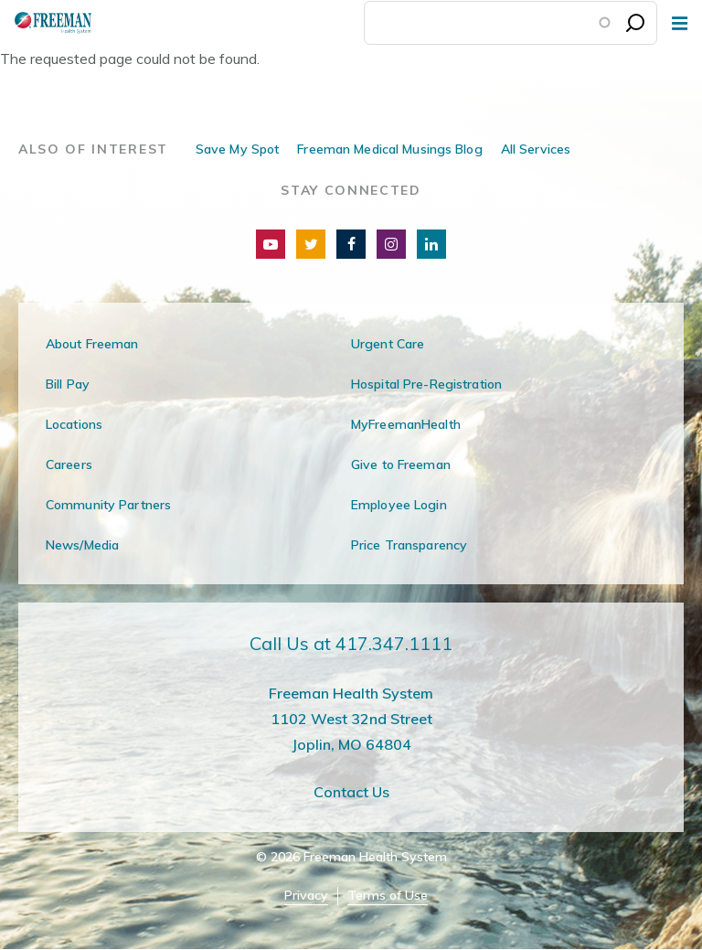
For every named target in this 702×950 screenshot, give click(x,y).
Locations (74, 424)
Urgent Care (387, 344)
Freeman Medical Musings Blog (389, 149)
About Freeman (92, 344)
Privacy (306, 895)
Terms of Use (387, 895)
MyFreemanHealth (406, 424)
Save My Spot (237, 149)
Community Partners (108, 504)
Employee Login (399, 504)
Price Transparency (409, 545)
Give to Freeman (401, 464)
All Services (535, 149)
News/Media (82, 545)
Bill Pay (68, 384)
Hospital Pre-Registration (426, 384)
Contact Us (351, 792)
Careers (69, 464)
